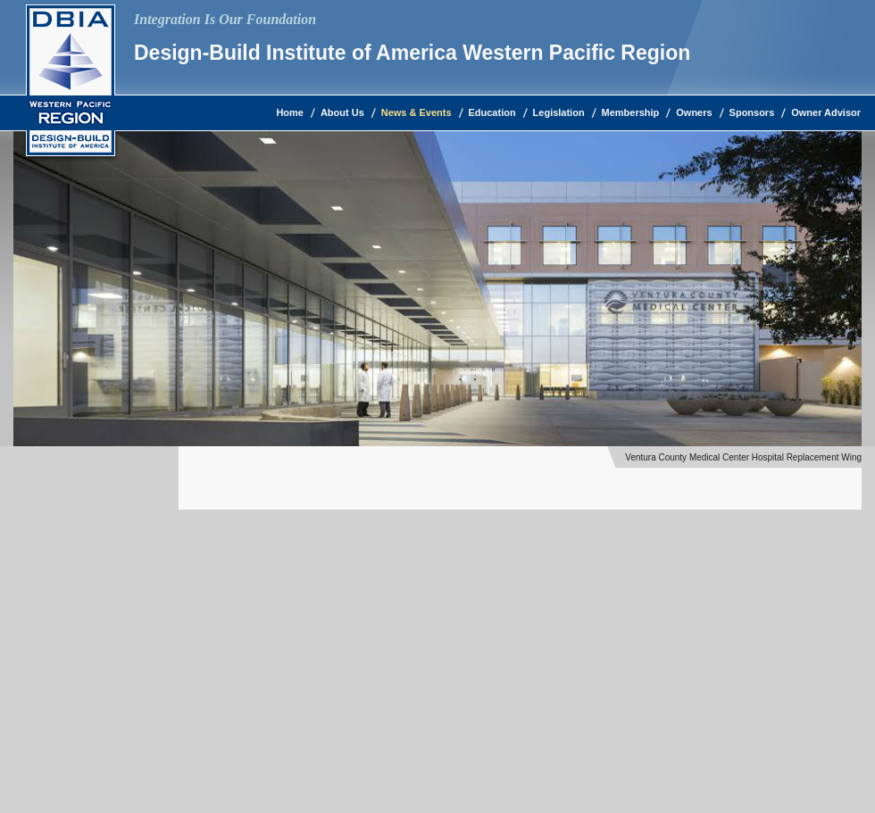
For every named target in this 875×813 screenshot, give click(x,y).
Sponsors (752, 112)
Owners (694, 112)
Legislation (559, 112)
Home (290, 112)
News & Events (416, 112)
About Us (342, 112)
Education (492, 112)
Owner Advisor (826, 112)
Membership (631, 112)
